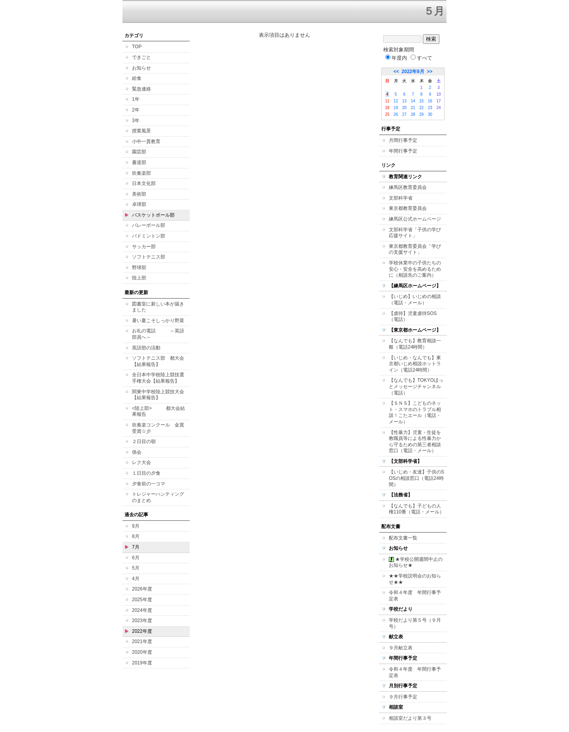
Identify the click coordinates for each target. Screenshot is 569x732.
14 (413, 101)
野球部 (139, 267)
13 (404, 101)
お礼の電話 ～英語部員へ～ (158, 334)
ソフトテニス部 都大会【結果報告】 (158, 361)
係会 (136, 452)
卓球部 (139, 204)
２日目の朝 (144, 441)
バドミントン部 (148, 236)
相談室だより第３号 (410, 718)
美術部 (139, 194)
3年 (135, 120)
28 (413, 114)
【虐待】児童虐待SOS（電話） (413, 317)
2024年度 (142, 610)
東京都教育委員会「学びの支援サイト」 (415, 249)
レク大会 (141, 462)
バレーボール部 (148, 225)
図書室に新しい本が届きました (158, 307)
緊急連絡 (141, 89)
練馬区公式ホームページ (415, 219)
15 (421, 101)
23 (430, 108)
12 (396, 101)
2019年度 (142, 663)
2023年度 (142, 620)
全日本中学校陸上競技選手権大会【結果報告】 (158, 378)
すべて (421, 58)
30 (430, 114)
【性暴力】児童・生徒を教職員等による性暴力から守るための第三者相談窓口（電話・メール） (415, 442)
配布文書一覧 (403, 538)
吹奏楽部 (141, 173)
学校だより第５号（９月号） (415, 623)
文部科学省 (401, 198)
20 (404, 108)
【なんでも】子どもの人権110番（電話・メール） (416, 509)
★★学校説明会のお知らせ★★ (415, 579)
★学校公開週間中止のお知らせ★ (416, 562)
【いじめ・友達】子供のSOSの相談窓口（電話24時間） (416, 478)
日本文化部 (144, 183)
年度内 (396, 58)
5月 (135, 568)
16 (430, 101)
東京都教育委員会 (408, 208)
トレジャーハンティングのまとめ (158, 497)
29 (421, 114)
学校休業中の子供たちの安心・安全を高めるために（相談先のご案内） (415, 269)
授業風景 (141, 131)
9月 (135, 526)
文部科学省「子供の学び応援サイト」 (415, 233)
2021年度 (142, 641)
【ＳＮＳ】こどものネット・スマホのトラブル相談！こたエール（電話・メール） (415, 412)
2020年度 (142, 652)
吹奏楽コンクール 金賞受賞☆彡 (158, 428)
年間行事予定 (403, 151)
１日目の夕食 (146, 473)
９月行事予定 (403, 697)
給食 (136, 78)
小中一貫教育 (146, 141)
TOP (136, 46)
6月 (135, 557)
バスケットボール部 (153, 215)
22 (421, 108)
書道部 (139, 162)
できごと (141, 57)
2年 (135, 110)
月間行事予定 (403, 140)
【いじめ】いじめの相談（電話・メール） (415, 300)
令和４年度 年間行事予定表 (415, 596)
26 (396, 114)
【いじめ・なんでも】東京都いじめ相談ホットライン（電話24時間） (415, 364)
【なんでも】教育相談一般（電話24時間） (415, 344)
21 (413, 108)
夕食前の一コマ (148, 484)
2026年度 (142, 589)
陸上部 (139, 278)
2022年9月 (412, 71)
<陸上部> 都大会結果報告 (158, 411)
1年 (135, 99)
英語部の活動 (146, 348)
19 (396, 108)
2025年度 (142, 599)
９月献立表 (401, 648)
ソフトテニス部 (148, 257)
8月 (135, 536)
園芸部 (139, 152)
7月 (135, 547)
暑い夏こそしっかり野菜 (158, 320)
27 (404, 114)
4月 (135, 578)
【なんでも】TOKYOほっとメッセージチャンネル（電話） (416, 386)
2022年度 (142, 631)
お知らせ (141, 68)
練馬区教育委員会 (408, 187)
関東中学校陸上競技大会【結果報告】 (158, 395)
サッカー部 (144, 246)
